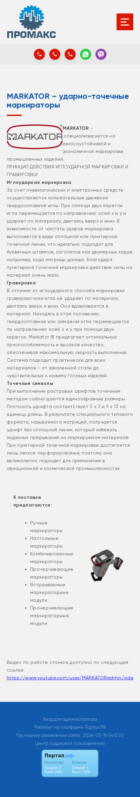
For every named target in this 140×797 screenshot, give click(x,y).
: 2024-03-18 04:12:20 (102, 735)
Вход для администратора (70, 719)
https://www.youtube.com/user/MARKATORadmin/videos (73, 677)
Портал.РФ (95, 727)
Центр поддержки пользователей (70, 743)
